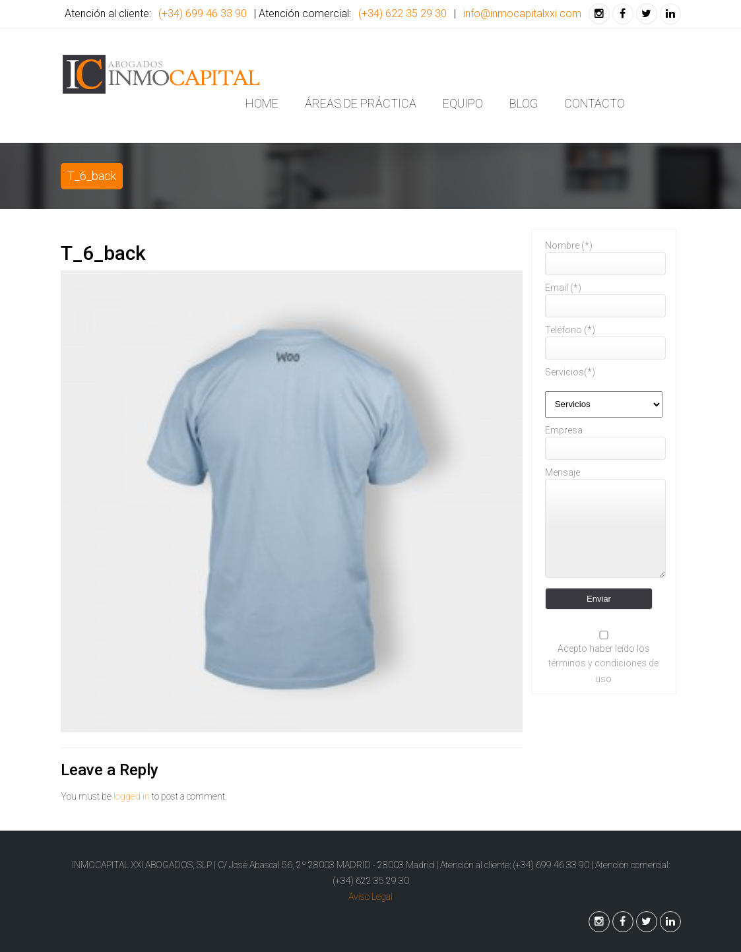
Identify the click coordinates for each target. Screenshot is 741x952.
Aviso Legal (370, 896)
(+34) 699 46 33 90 (202, 13)
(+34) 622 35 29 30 (402, 13)
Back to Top (349, 920)
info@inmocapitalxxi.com (522, 13)
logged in (131, 796)
